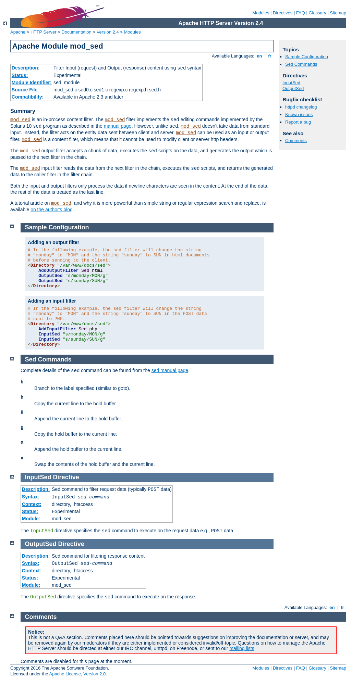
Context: (31, 504)
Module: (31, 518)
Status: (20, 75)
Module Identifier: (32, 82)
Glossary (317, 12)
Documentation (76, 32)
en (259, 56)
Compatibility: (28, 97)
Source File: (25, 89)
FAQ (300, 12)
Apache (17, 32)
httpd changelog (301, 107)
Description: (26, 68)
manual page (118, 126)
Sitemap (338, 12)
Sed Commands (301, 64)
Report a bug (298, 122)
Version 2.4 (108, 32)
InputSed (291, 82)
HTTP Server (44, 32)
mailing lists (241, 648)
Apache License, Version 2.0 (77, 673)
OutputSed (293, 88)
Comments (296, 140)
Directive (66, 477)
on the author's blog (52, 209)
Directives (282, 12)
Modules (260, 12)
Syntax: (30, 496)
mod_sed (20, 120)
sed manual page (170, 370)
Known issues (299, 114)
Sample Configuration (306, 56)
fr (270, 56)
